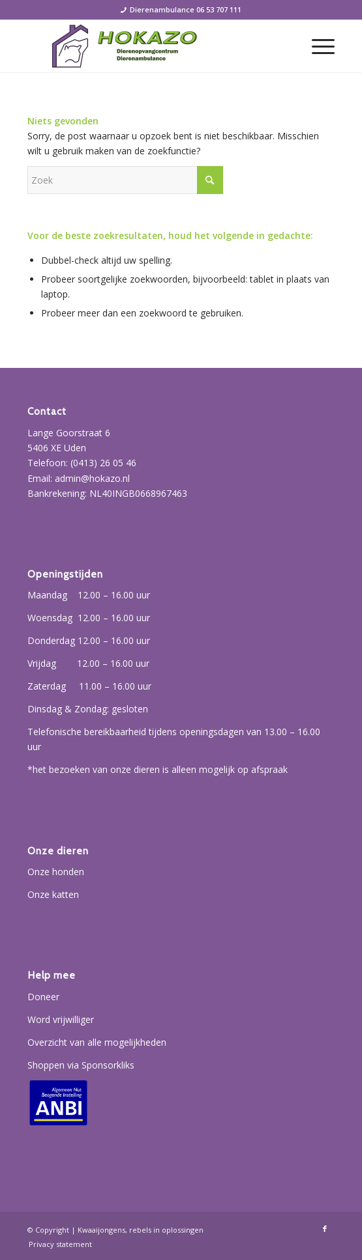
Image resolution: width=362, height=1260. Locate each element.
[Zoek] (125, 180)
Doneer (43, 996)
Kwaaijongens (101, 1230)
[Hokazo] (150, 46)
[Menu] (317, 46)
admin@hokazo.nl (92, 478)
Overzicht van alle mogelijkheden (96, 1042)
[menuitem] (317, 46)
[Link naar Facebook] (325, 1229)
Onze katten (53, 894)
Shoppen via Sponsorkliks (80, 1065)
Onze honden (55, 871)
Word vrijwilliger (60, 1019)
